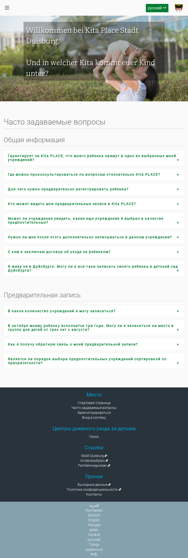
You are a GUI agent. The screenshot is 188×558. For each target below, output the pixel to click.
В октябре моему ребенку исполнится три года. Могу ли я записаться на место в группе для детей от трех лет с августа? (91, 328)
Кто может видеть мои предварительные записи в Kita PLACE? (72, 204)
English (94, 520)
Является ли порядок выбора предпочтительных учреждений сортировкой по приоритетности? (87, 361)
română (94, 535)
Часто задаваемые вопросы (94, 408)
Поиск (94, 437)
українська (94, 549)
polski (94, 530)
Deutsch (94, 515)
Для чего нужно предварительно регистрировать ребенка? (68, 189)
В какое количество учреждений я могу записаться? (62, 311)
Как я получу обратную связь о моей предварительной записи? (73, 344)
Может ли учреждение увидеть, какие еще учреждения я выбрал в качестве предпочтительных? (86, 220)
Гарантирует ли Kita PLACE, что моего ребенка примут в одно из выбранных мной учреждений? (92, 158)
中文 (94, 554)
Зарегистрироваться (94, 413)
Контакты (94, 494)
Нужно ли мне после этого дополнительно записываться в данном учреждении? (90, 237)
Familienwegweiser (92, 465)
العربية (94, 505)
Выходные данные (92, 485)
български (94, 510)
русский (157, 8)
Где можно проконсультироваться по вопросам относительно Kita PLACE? (84, 174)
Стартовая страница (94, 403)
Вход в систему (94, 417)
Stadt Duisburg (92, 456)
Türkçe (94, 544)
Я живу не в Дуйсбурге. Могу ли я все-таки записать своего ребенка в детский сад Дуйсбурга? (93, 268)
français (94, 525)
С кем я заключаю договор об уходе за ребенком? (59, 252)
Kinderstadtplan (92, 461)
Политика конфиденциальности (92, 489)
